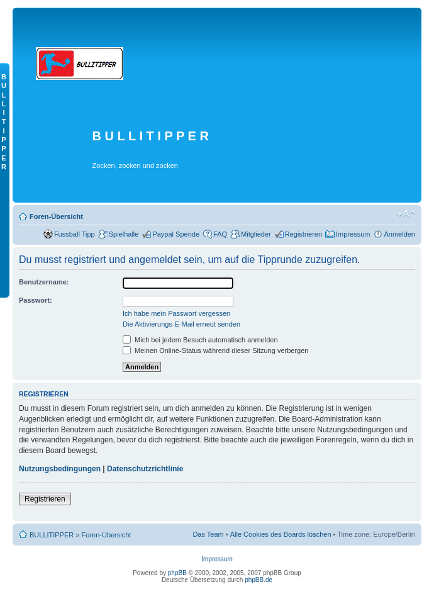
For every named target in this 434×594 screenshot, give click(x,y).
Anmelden (399, 234)
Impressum (353, 234)
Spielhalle (124, 234)
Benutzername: (44, 282)
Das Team (207, 534)
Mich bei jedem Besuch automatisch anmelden (200, 340)
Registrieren (303, 234)
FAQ (220, 234)
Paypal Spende (175, 234)
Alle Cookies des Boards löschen (280, 534)
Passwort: (35, 300)
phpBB (177, 572)
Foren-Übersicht (56, 216)
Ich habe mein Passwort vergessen (176, 313)
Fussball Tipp (74, 234)
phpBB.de (258, 579)
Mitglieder (256, 234)
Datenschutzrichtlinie (145, 468)
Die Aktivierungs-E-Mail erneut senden (181, 324)
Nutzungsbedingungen (60, 468)
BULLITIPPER (52, 535)
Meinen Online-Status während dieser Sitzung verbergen (215, 350)
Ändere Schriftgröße (406, 214)
